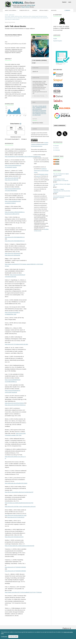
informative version (43, 174)
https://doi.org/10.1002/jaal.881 (12, 253)
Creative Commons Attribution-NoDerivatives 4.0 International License (39, 144)
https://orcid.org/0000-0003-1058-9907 (12, 36)
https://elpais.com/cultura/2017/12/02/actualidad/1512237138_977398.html (23, 592)
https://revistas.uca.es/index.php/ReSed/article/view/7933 (19, 503)
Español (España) (57, 40)
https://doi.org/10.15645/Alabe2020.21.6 (15, 237)
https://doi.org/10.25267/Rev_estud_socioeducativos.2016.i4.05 (20, 506)
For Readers (56, 145)
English (55, 38)
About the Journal (10, 10)
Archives (53, 10)
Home (6, 14)
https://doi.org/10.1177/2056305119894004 (15, 567)
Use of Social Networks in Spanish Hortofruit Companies (61, 196)
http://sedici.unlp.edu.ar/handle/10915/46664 (16, 483)
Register (64, 2)
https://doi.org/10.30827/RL (11, 178)
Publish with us (24, 10)
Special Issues (43, 10)
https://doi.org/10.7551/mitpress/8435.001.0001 (16, 344)
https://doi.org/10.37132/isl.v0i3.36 (15, 517)
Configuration (4, 636)
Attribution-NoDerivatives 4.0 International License (41, 170)
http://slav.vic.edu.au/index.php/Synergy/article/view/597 (19, 492)
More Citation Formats (39, 95)
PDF (34, 63)
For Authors (56, 147)
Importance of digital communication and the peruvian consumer (61, 191)
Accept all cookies (13, 636)
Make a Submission (59, 125)
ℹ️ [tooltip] (20, 123)
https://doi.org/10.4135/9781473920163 (14, 403)
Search (67, 10)
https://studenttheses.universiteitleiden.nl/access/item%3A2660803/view (23, 156)
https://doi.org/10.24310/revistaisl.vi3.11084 (15, 515)
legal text (38, 176)
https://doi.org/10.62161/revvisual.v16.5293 (15, 43)
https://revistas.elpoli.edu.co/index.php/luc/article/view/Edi (19, 545)
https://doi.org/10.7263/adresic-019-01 (14, 537)
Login (69, 2)
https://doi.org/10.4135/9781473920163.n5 (15, 405)
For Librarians (56, 150)
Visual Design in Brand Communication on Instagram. (60, 179)
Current (34, 10)
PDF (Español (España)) (40, 60)
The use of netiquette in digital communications (61, 174)
